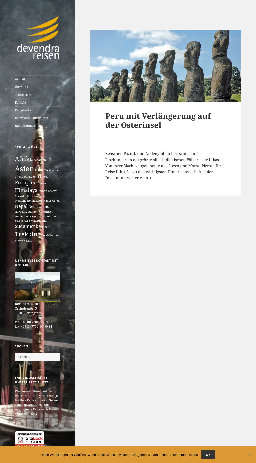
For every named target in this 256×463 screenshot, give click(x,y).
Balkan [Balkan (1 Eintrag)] (39, 170)
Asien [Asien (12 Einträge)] (24, 169)
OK (208, 455)
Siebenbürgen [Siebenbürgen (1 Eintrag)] (49, 216)
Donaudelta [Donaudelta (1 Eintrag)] (31, 176)
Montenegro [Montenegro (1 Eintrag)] (23, 200)
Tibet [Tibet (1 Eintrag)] (45, 227)
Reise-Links (23, 110)
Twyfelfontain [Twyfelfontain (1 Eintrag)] (51, 235)
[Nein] (249, 454)
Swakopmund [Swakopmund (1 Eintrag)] (38, 220)
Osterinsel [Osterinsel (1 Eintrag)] (45, 211)
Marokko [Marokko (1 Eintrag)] (20, 196)
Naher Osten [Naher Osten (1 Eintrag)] (52, 200)
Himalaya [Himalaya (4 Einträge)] (26, 190)
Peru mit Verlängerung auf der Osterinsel (158, 120)
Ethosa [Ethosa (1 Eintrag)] (44, 176)
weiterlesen (139, 177)
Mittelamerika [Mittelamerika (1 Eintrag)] (36, 196)
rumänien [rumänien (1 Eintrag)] (21, 216)
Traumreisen (24, 95)
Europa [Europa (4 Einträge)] (23, 182)
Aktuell (20, 79)
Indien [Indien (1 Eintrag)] (42, 191)
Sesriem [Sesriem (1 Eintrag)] (34, 216)
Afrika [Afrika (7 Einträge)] (24, 158)
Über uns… (22, 87)
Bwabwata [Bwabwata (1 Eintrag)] (51, 170)
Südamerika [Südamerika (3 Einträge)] (28, 226)
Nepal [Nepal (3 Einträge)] (21, 206)
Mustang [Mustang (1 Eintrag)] (37, 200)
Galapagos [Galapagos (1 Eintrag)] (39, 183)
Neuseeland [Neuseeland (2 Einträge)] (39, 206)
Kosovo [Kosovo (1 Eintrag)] (52, 191)
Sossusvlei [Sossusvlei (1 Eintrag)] (21, 220)
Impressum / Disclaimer (31, 118)
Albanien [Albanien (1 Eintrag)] (40, 160)
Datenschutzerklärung (31, 126)
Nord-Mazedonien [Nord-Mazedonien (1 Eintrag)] (26, 211)
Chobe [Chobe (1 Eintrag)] (19, 176)
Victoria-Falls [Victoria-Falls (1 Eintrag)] (23, 241)
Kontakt (20, 102)
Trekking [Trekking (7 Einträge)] (28, 234)
